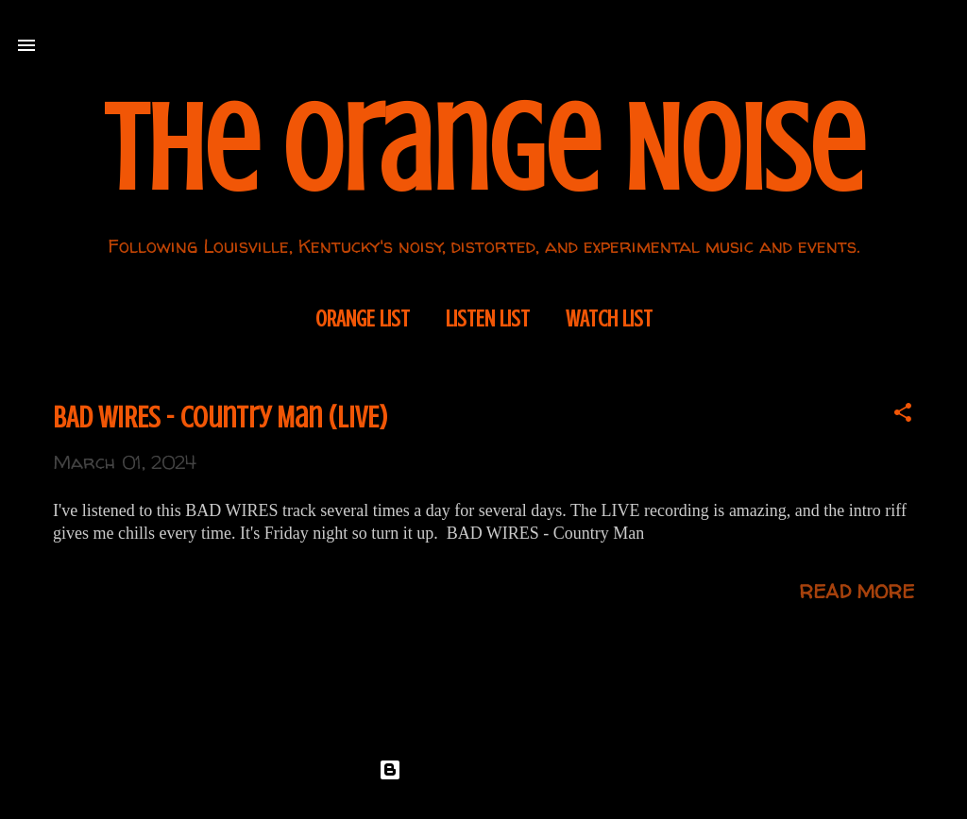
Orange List (362, 319)
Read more (856, 591)
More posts (484, 690)
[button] (902, 414)
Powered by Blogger (484, 769)
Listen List (488, 319)
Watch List (609, 319)
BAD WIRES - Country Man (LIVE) (220, 418)
